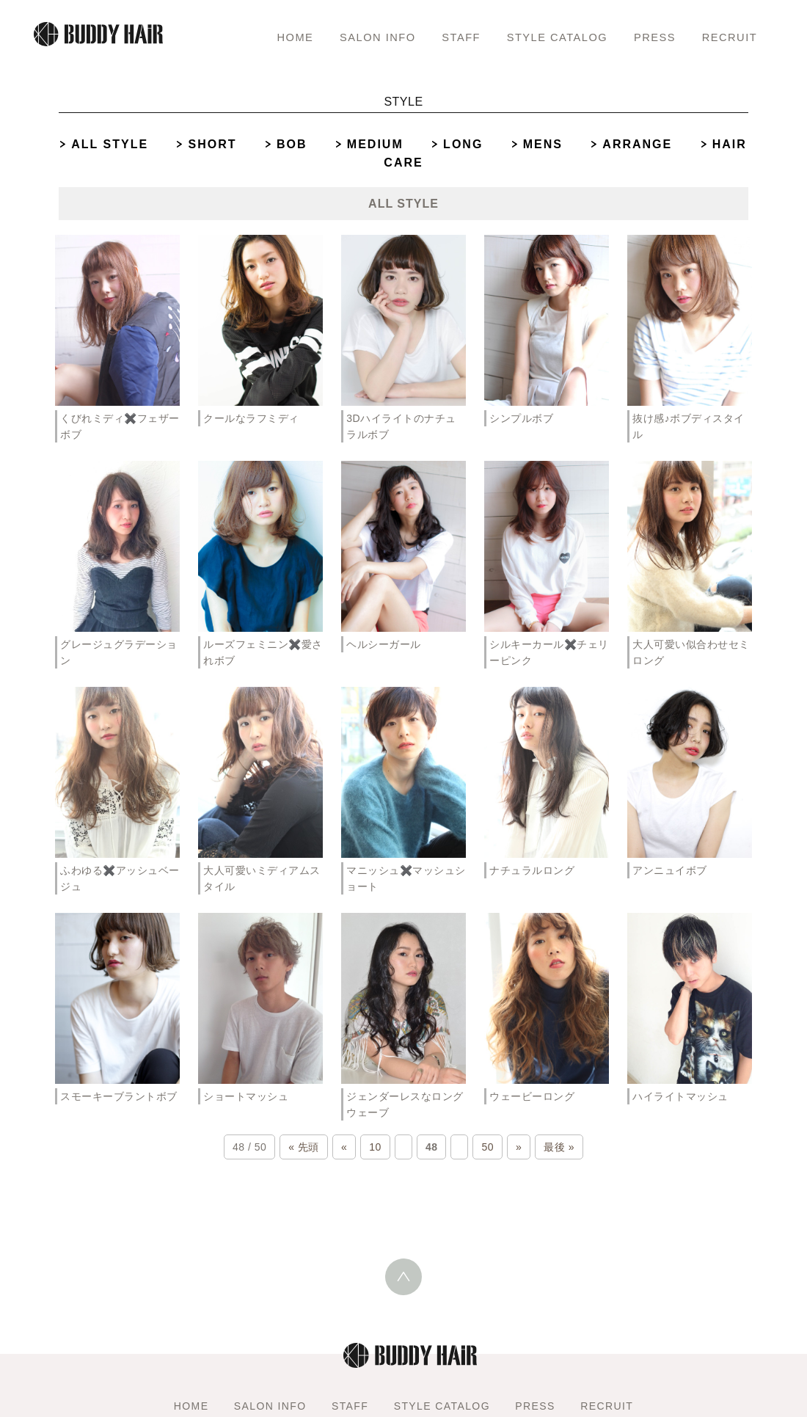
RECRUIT (728, 37)
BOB (292, 144)
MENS (543, 144)
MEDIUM (375, 144)
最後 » (559, 1147)
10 (375, 1147)
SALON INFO (361, 37)
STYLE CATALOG (549, 37)
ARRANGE (637, 144)
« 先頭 (303, 1147)
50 (487, 1147)
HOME (275, 37)
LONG (463, 144)
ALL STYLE (109, 144)
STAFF (448, 37)
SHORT (212, 144)
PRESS (652, 37)
